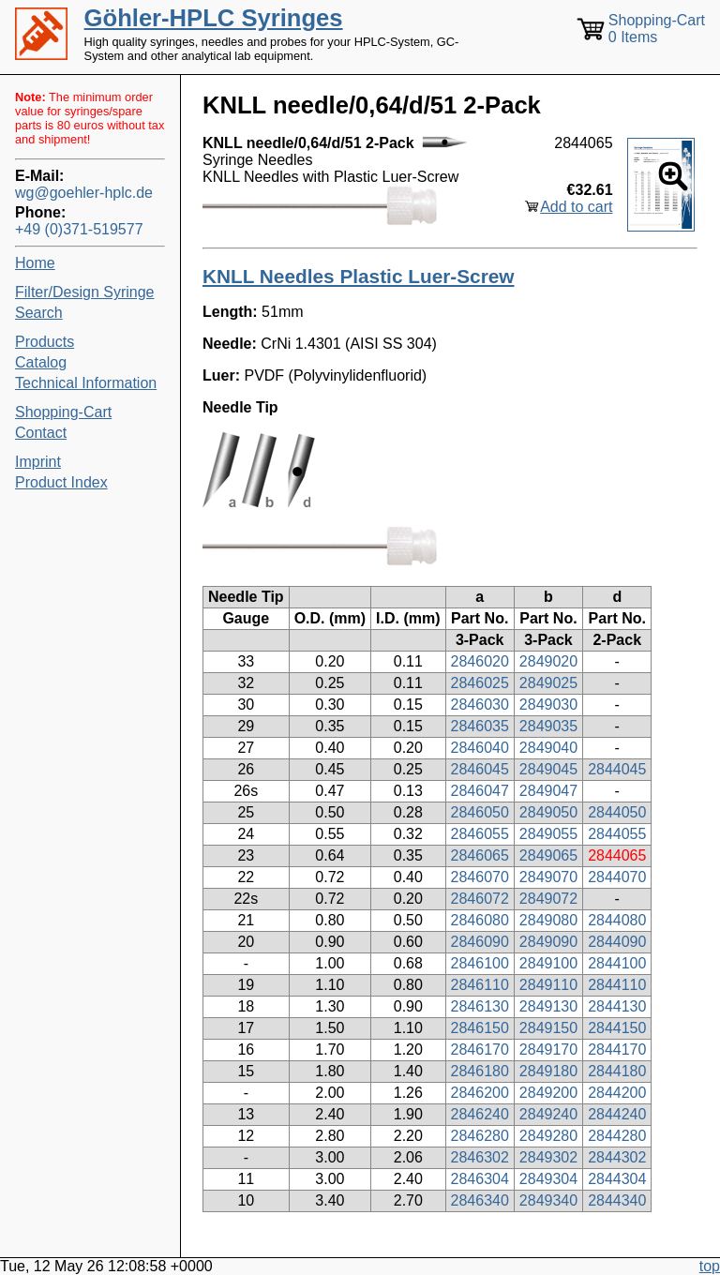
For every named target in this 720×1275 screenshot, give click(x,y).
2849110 (548, 985)
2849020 (548, 661)
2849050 (548, 812)
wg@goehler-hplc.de (84, 193)
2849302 (548, 1157)
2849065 (548, 855)
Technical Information (86, 383)
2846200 (480, 1093)
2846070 (480, 877)
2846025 (480, 683)
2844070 (617, 877)
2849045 (548, 769)
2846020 (480, 661)
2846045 (480, 769)
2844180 (617, 1071)
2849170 (548, 1050)
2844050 (617, 812)
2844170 (617, 1050)
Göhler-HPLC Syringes (213, 18)
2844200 (617, 1093)
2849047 (548, 791)
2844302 (617, 1157)
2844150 (617, 1028)
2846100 (480, 963)
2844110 (617, 985)
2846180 (480, 1071)
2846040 (480, 748)
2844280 (617, 1136)
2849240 (548, 1114)
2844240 (617, 1114)
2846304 (480, 1179)
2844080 (617, 920)
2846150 (480, 1028)
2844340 (617, 1200)
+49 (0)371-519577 (79, 229)
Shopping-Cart (63, 412)
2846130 (480, 1006)
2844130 (617, 1006)
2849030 (548, 704)
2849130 (548, 1006)
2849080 (548, 920)
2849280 (548, 1136)
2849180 (548, 1071)
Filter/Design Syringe (85, 292)
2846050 (480, 812)
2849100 (548, 963)
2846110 (480, 985)
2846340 (480, 1200)
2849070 (548, 877)
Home (35, 263)
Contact (41, 433)
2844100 (617, 963)
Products (44, 342)
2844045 (617, 769)
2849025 (548, 683)
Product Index (61, 482)
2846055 (480, 834)
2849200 (548, 1093)
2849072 (548, 899)
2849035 (548, 726)
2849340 (548, 1200)
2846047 (480, 791)
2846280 (480, 1136)
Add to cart (576, 207)
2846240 (480, 1114)
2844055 (617, 834)
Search (39, 313)
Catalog (41, 362)
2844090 (617, 942)
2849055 (548, 834)
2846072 (480, 899)
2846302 (480, 1157)
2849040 (548, 748)
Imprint (38, 462)
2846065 (480, 855)
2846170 (480, 1050)
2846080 (480, 920)
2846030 (480, 704)
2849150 (548, 1028)
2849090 (548, 942)
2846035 (480, 726)
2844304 (617, 1179)
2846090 (480, 942)
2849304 (548, 1179)
